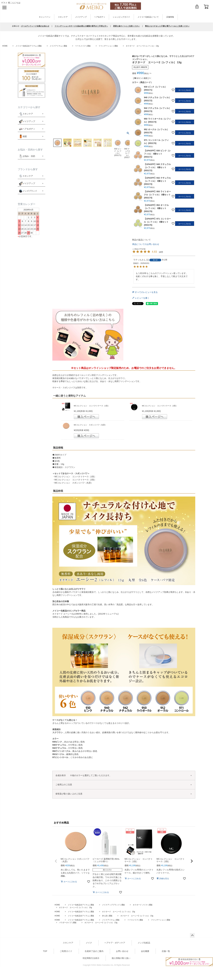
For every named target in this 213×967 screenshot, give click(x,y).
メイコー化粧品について (148, 17)
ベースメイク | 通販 (83, 46)
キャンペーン (44, 17)
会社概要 (145, 951)
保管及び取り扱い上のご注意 (68, 794)
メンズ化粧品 (144, 943)
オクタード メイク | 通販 (143, 905)
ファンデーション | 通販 (108, 46)
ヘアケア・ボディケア (114, 943)
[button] (55, 861)
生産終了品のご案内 (94, 951)
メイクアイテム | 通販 (58, 46)
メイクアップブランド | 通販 (113, 905)
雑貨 (25, 136)
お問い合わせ (122, 951)
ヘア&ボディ (99, 17)
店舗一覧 (166, 951)
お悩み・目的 (27, 156)
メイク (89, 943)
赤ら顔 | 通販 (107, 916)
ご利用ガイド (66, 951)
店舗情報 (170, 17)
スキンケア (63, 17)
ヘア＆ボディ (29, 129)
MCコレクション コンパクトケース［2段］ (160, 406)
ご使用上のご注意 (63, 784)
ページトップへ (192, 935)
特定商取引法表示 (91, 958)
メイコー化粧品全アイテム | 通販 (29, 46)
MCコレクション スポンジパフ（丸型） (90, 425)
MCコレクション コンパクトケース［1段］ (91, 406)
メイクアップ (81, 17)
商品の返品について (141, 240)
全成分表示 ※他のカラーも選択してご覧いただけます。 (83, 775)
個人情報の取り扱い (121, 958)
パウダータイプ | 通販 (67, 923)
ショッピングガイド (121, 17)
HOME (5, 46)
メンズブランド (30, 191)
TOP (45, 951)
